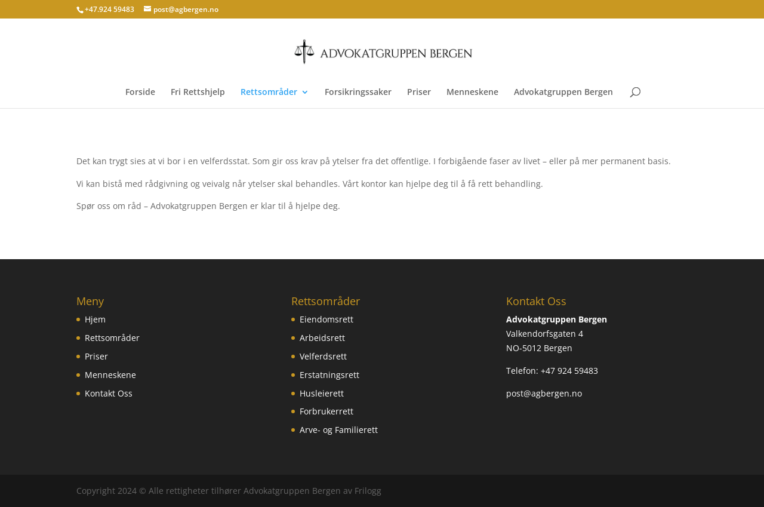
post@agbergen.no (544, 393)
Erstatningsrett (329, 374)
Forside (140, 92)
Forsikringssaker (358, 92)
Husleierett (322, 393)
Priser (419, 92)
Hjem (95, 319)
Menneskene (472, 92)
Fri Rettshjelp (198, 92)
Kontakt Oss (109, 393)
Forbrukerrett (326, 411)
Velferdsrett (323, 356)
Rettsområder (269, 92)
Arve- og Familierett (339, 429)
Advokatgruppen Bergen (563, 92)
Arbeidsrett (322, 337)
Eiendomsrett (326, 319)
